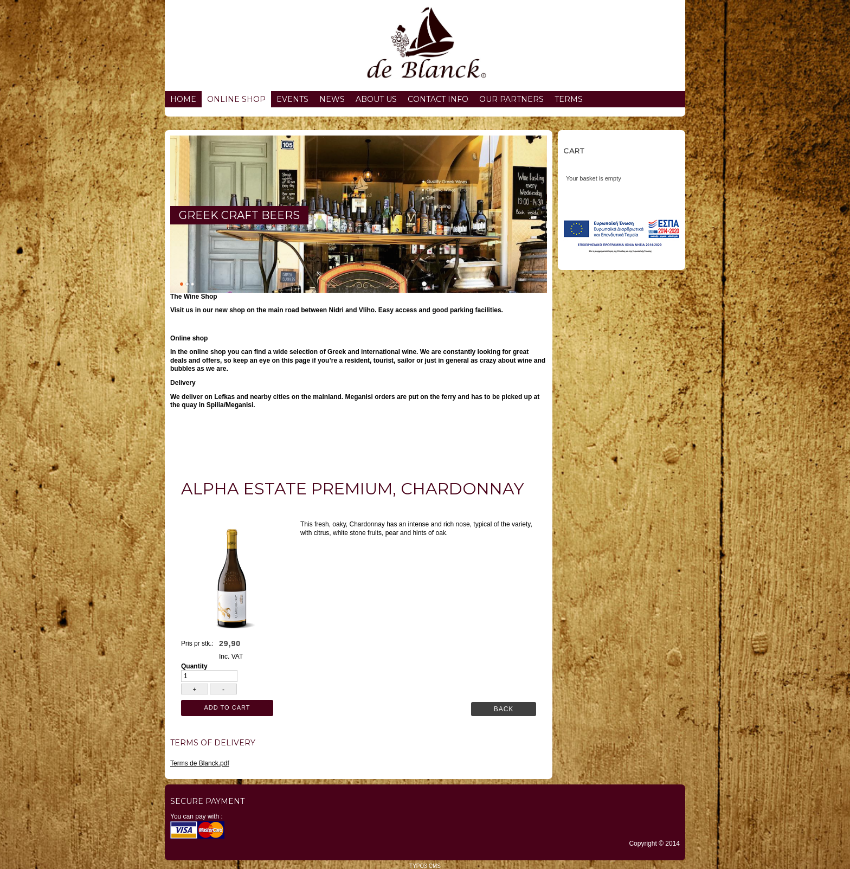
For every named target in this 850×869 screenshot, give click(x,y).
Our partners (511, 99)
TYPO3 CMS (425, 866)
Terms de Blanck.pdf (199, 763)
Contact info (438, 99)
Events (292, 99)
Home (183, 99)
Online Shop (236, 99)
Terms (569, 99)
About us (376, 99)
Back (504, 709)
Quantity (194, 666)
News (332, 99)
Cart (573, 150)
